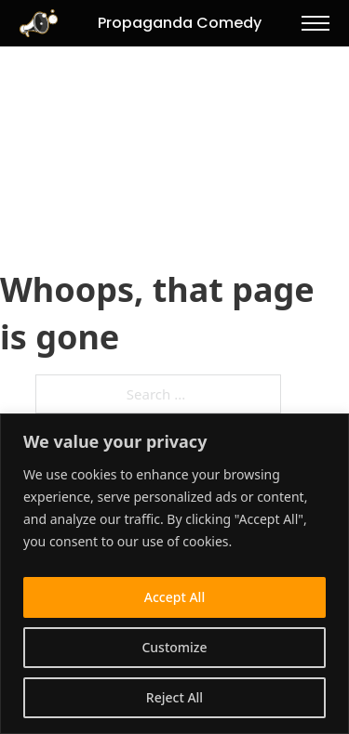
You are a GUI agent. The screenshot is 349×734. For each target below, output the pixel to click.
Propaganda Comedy (180, 23)
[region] (174, 573)
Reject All (174, 697)
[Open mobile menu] (315, 23)
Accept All (174, 597)
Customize (174, 647)
